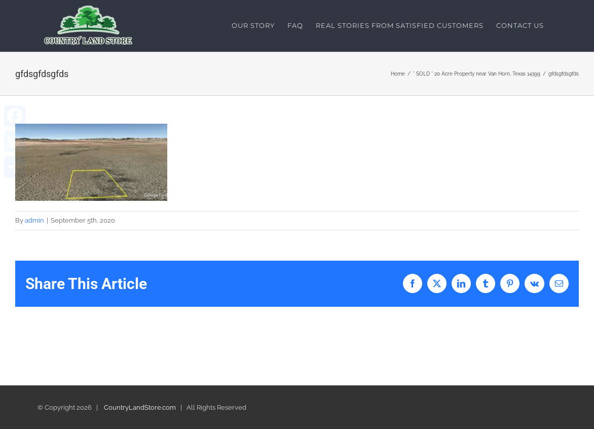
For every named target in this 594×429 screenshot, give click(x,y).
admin (34, 220)
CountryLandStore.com (140, 407)
